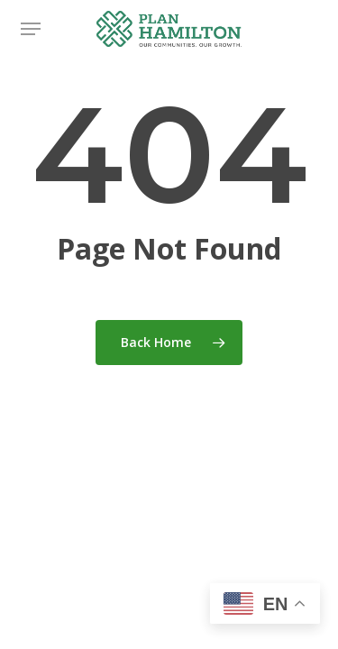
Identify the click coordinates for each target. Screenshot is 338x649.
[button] (31, 29)
